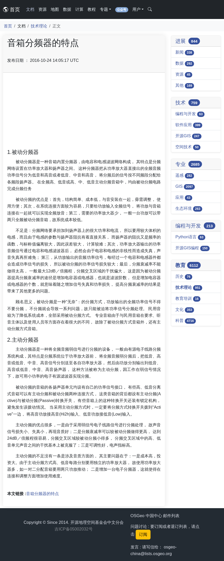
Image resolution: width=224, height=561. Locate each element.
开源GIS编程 (192, 248)
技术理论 (39, 26)
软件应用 (188, 125)
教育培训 (187, 299)
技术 (187, 102)
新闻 (184, 52)
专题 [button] (104, 9)
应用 (183, 198)
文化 (184, 310)
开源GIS (188, 136)
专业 (188, 164)
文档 (30, 9)
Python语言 (190, 237)
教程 (92, 9)
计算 (79, 9)
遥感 (184, 176)
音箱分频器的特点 (42, 493)
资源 (42, 9)
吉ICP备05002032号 (73, 529)
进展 (187, 41)
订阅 (143, 534)
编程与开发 (190, 114)
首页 (11, 9)
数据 (67, 9)
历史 (183, 277)
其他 (184, 85)
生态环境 (188, 209)
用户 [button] (136, 9)
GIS (185, 187)
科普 (185, 321)
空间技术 (187, 147)
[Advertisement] (84, 113)
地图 (55, 9)
